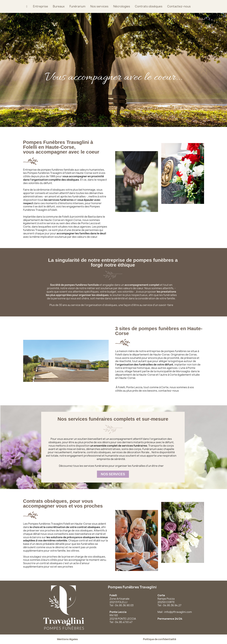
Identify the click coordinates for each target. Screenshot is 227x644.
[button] (113, 474)
